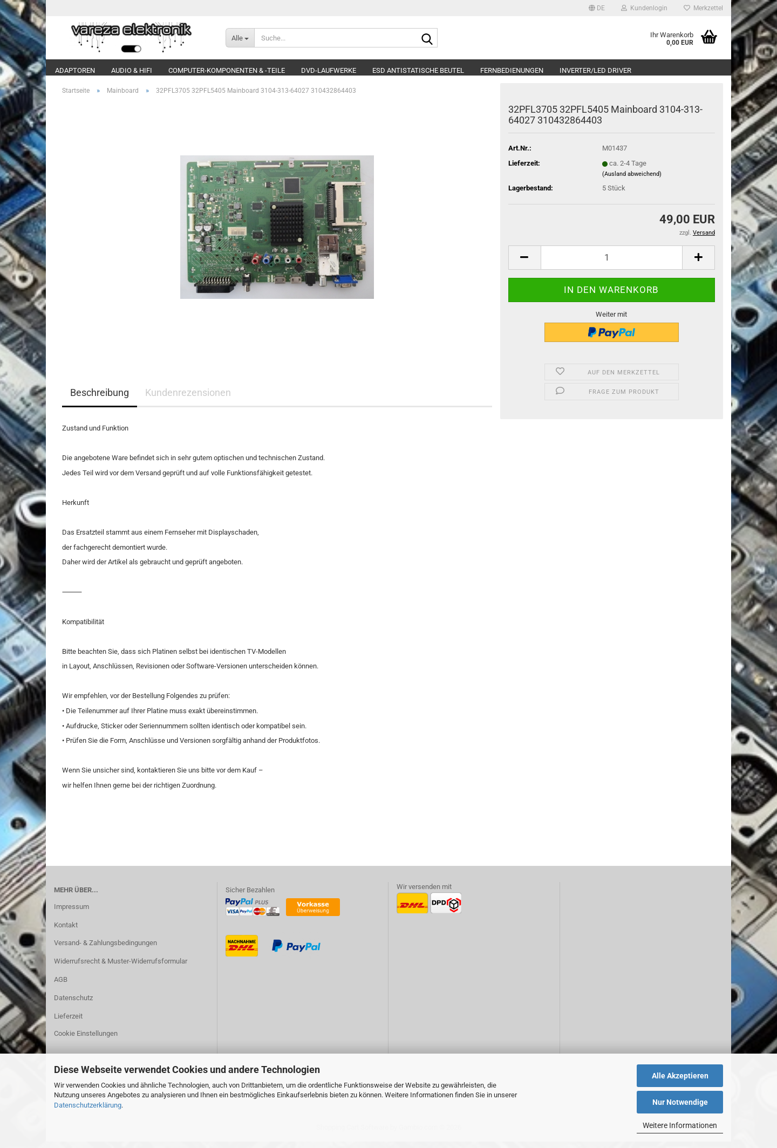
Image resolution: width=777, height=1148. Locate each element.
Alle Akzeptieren (680, 1075)
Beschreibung (99, 399)
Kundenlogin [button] (644, 8)
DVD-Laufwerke (328, 70)
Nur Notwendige (680, 1102)
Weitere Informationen (680, 1125)
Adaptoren (75, 70)
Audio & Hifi (131, 70)
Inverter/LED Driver (595, 70)
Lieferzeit (68, 1022)
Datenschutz (73, 1004)
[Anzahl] (612, 263)
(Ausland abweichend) (632, 179)
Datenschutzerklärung (87, 1105)
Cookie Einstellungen (86, 1039)
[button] (597, 8)
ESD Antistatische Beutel (418, 70)
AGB (60, 985)
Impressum (71, 912)
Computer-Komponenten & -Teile (226, 70)
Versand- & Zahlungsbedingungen (105, 949)
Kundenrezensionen (188, 399)
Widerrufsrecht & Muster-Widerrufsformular (120, 968)
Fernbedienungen (511, 70)
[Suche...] (240, 37)
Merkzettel (703, 8)
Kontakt (66, 931)
